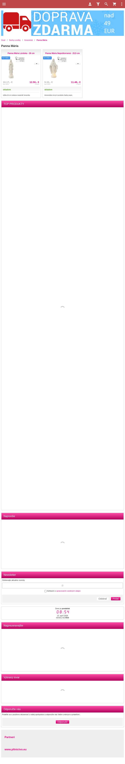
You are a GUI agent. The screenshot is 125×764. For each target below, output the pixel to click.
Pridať (116, 598)
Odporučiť (62, 722)
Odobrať (102, 598)
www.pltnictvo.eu (16, 749)
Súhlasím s (62, 591)
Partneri (10, 737)
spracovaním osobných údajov (68, 591)
